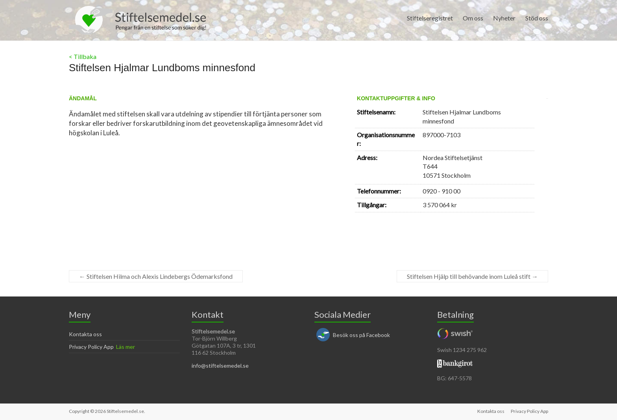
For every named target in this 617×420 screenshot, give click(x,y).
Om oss (473, 18)
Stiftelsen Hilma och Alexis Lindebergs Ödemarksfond (156, 276)
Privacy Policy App (91, 346)
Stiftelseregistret (430, 18)
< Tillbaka (82, 56)
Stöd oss (536, 18)
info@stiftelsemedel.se (220, 365)
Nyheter (504, 18)
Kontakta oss (85, 334)
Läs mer (125, 346)
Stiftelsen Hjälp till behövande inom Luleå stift (472, 276)
